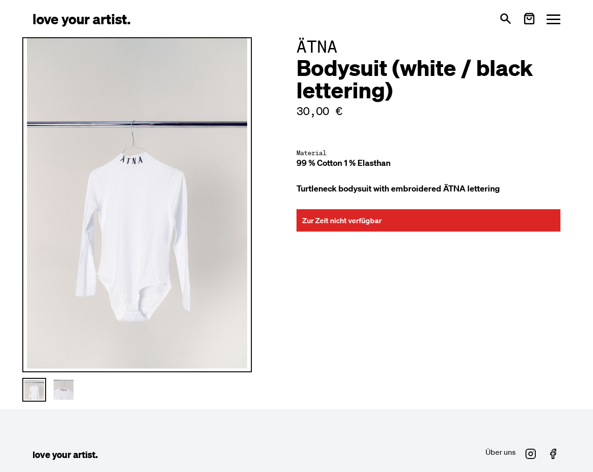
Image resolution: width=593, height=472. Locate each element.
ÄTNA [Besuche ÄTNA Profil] (316, 46)
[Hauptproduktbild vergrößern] (137, 203)
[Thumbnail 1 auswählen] (34, 390)
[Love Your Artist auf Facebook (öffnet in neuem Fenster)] (553, 453)
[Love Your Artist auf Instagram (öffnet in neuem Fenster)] (530, 453)
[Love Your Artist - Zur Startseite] (82, 18)
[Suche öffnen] (505, 18)
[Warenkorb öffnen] (529, 19)
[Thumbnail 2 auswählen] (63, 390)
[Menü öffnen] (553, 19)
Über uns (500, 452)
